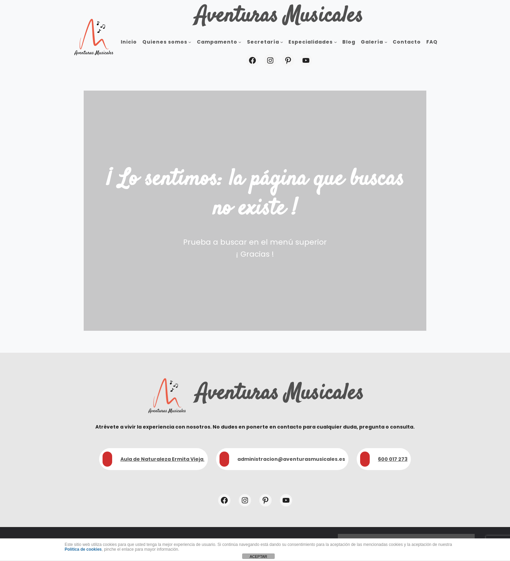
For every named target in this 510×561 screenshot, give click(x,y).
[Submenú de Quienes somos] (189, 41)
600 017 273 (392, 459)
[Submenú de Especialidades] (335, 41)
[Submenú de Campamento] (239, 41)
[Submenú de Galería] (385, 41)
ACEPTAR (258, 556)
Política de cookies (83, 549)
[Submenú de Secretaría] (281, 41)
